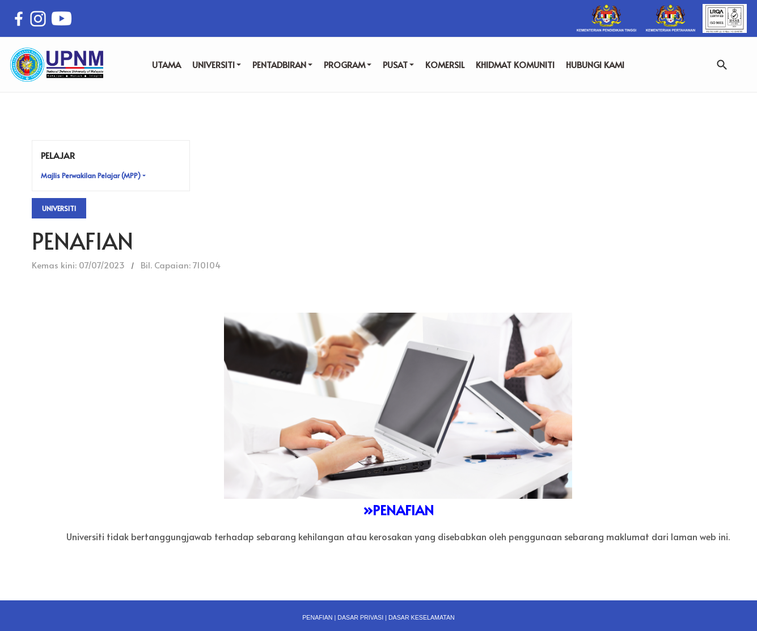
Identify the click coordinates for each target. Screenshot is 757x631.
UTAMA (166, 64)
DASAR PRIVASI (360, 617)
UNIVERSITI (216, 64)
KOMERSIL (444, 64)
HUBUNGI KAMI (595, 64)
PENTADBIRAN (282, 64)
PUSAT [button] (398, 64)
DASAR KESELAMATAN (421, 617)
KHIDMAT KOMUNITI (515, 64)
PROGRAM (347, 64)
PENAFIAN (317, 617)
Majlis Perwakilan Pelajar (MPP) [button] (91, 175)
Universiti (59, 208)
